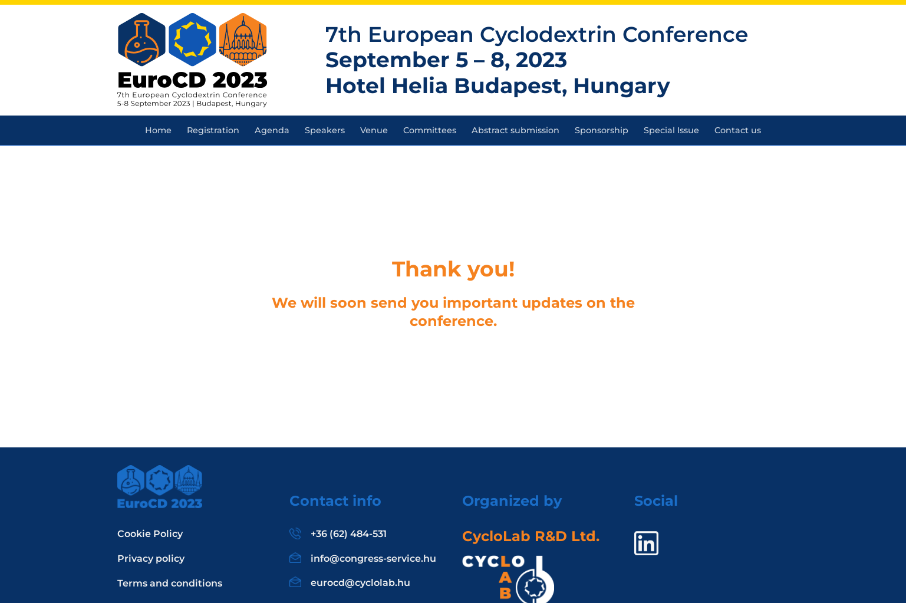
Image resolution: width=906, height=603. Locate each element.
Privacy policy (151, 558)
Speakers (325, 130)
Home (158, 130)
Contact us (737, 130)
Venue (374, 130)
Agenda (272, 130)
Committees (429, 130)
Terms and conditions (169, 583)
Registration (213, 130)
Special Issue (671, 130)
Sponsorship (601, 130)
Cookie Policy (150, 533)
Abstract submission (515, 130)
